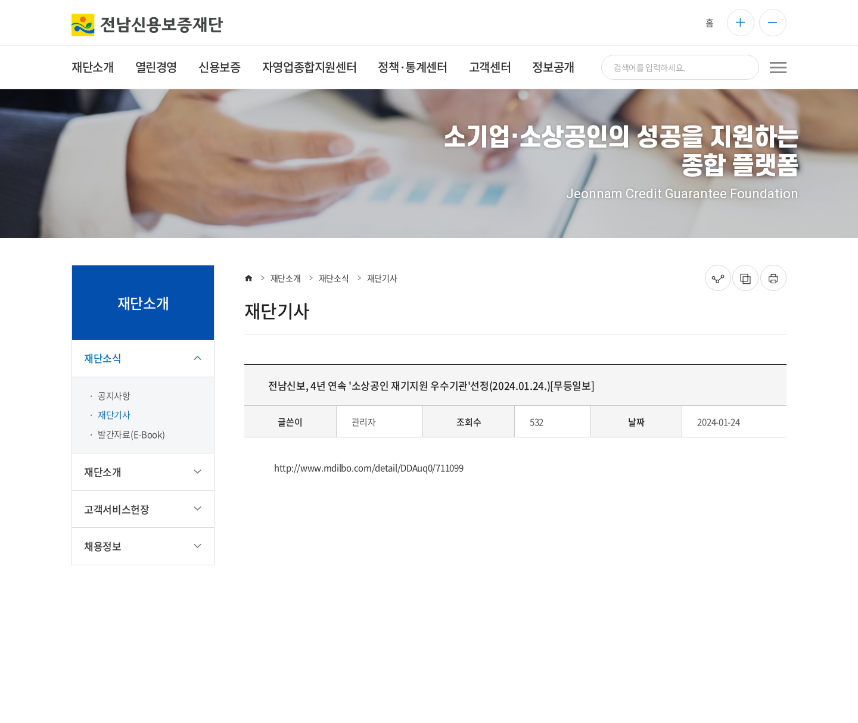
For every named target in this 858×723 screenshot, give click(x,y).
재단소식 (334, 278)
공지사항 (114, 395)
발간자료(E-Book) (131, 434)
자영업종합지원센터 (309, 67)
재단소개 (92, 67)
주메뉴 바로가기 (0, 0)
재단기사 (114, 414)
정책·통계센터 (412, 67)
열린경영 (156, 67)
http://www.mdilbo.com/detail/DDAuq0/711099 (368, 467)
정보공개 (553, 67)
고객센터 (490, 67)
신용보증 (219, 67)
